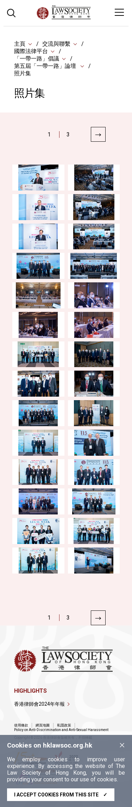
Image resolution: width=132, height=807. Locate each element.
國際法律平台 (31, 51)
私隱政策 (64, 725)
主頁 (19, 43)
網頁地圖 (43, 725)
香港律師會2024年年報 (39, 704)
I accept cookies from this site (60, 795)
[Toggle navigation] (119, 12)
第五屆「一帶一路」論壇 (45, 66)
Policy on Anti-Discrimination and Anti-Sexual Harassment (61, 730)
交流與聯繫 (56, 43)
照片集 (22, 73)
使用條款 (21, 725)
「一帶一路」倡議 (36, 58)
